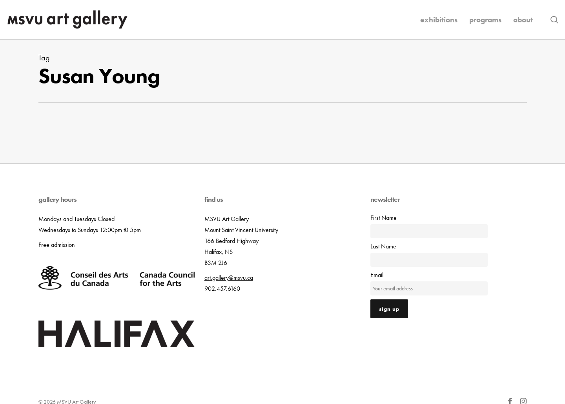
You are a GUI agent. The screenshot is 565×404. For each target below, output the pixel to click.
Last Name (383, 246)
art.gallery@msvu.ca (228, 278)
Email (376, 275)
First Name (383, 218)
